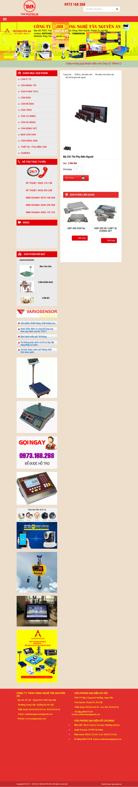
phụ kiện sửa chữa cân (104, 74)
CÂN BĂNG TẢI (28, 85)
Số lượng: (67, 169)
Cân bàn (26, 97)
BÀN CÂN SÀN (28, 134)
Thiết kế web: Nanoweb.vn (111, 784)
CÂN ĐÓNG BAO (45, 281)
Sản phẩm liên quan (82, 194)
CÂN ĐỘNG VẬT (29, 128)
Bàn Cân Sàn (46, 265)
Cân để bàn (27, 104)
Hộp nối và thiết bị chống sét (105, 226)
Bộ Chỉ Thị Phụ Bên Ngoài (76, 77)
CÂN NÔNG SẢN (29, 140)
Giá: (65, 163)
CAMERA (25, 153)
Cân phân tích (29, 91)
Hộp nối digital (76, 225)
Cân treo (26, 110)
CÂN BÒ (45, 297)
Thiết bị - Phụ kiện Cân (34, 147)
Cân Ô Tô (26, 79)
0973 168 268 (74, 4)
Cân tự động (28, 116)
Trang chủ (67, 74)
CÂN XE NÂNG (28, 122)
